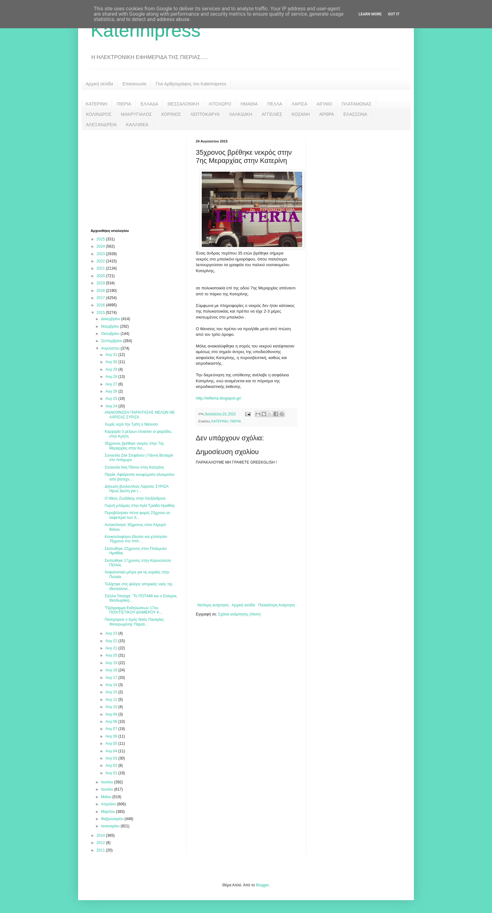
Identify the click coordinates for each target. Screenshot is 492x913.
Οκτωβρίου (110, 333)
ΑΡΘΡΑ (326, 114)
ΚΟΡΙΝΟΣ (171, 114)
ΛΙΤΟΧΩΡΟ (219, 103)
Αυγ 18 (111, 670)
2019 (101, 283)
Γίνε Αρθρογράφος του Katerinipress (191, 83)
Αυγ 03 (111, 758)
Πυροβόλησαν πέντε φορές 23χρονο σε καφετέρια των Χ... (137, 515)
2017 (101, 298)
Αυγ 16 (111, 685)
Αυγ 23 (111, 633)
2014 (101, 835)
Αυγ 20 (111, 655)
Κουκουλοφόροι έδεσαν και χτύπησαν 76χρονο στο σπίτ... (135, 538)
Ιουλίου (107, 782)
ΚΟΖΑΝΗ (300, 114)
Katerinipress (146, 30)
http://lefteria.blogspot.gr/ (218, 398)
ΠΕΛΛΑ (274, 103)
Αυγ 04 (111, 751)
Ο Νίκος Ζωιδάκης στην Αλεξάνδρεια (134, 498)
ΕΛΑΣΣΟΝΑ (355, 114)
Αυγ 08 (111, 721)
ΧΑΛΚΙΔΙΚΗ (240, 114)
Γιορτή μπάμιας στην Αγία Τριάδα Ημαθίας (139, 505)
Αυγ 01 (111, 773)
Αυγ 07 (111, 729)
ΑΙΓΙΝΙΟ (324, 103)
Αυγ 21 (111, 648)
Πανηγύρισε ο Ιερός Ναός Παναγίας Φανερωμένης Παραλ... (134, 621)
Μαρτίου (108, 811)
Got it (393, 14)
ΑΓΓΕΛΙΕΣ (272, 114)
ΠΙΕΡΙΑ (124, 103)
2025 (101, 239)
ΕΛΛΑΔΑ (149, 103)
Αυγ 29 (111, 369)
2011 (101, 850)
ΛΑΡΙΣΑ (299, 103)
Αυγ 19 (111, 663)
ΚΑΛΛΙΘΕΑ (137, 124)
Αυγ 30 (111, 362)
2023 (101, 254)
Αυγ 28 (111, 376)
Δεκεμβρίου (111, 319)
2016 (101, 305)
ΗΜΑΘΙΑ (249, 103)
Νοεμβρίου (110, 326)
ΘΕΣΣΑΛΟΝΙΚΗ (183, 103)
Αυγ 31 (111, 354)
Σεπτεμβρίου (112, 341)
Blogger (262, 885)
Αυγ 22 (111, 641)
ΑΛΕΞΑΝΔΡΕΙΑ (101, 124)
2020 (101, 276)
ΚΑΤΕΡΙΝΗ (96, 103)
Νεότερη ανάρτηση (212, 605)
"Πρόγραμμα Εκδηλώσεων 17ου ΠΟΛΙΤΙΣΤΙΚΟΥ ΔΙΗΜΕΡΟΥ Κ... (133, 610)
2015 (101, 312)
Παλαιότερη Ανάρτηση (276, 605)
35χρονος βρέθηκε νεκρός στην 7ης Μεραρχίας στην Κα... (134, 445)
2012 (101, 842)
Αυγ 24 (111, 406)
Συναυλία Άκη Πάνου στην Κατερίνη (134, 467)
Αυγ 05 (111, 743)
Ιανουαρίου (111, 826)
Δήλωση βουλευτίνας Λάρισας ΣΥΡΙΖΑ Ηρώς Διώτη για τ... (136, 488)
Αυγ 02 (111, 765)
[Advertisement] (138, 178)
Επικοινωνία (134, 83)
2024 (101, 246)
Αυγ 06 (111, 736)
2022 (101, 261)
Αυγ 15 (111, 692)
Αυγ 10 (111, 707)
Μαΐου (106, 797)
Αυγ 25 (111, 398)
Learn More (370, 14)
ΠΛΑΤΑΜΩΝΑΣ (357, 103)
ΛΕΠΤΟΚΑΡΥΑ (205, 114)
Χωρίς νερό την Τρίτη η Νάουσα (131, 424)
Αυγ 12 (111, 699)
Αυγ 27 (111, 384)
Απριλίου (109, 804)
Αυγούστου (110, 348)
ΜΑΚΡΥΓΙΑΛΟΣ (136, 114)
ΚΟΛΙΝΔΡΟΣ (98, 114)
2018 (101, 290)
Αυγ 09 (111, 714)
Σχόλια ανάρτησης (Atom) (239, 614)
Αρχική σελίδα (99, 83)
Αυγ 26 (111, 391)
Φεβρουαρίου (113, 819)
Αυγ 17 (111, 677)
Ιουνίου (107, 789)
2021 (101, 268)
